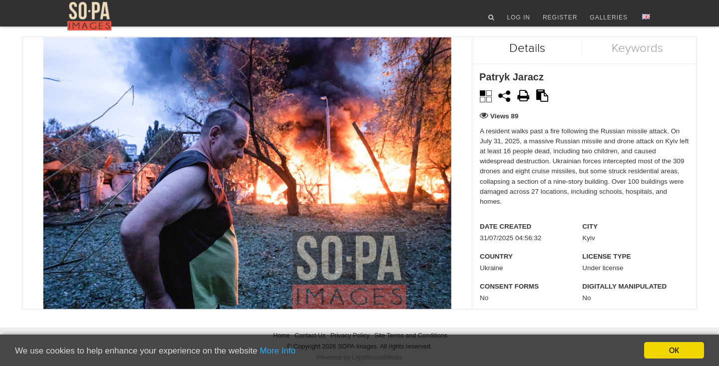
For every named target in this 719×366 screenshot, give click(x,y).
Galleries (609, 21)
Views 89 (504, 129)
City (590, 240)
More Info (278, 351)
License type (606, 270)
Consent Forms (509, 300)
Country (496, 270)
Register (560, 21)
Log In (518, 21)
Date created (505, 240)
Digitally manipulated (624, 300)
